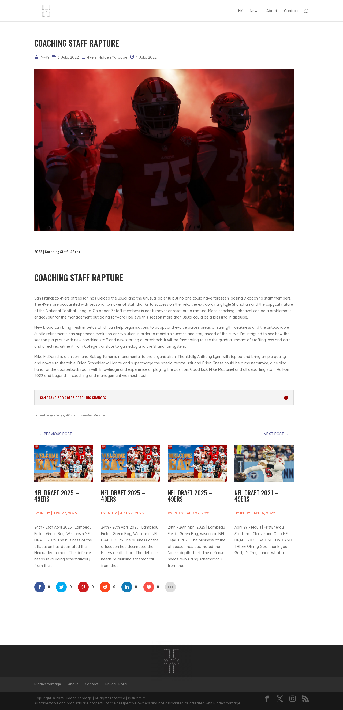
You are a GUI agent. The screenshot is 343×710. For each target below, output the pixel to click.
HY (240, 11)
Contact (291, 11)
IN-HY (44, 57)
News (254, 11)
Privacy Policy (116, 684)
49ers (92, 57)
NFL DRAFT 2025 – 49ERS (56, 495)
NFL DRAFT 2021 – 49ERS (256, 495)
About (271, 11)
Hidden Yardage (113, 57)
